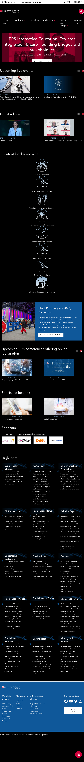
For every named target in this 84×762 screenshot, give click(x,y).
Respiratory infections (42, 258)
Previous (79, 71)
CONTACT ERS (73, 710)
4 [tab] (44, 60)
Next (83, 71)
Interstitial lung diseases (42, 191)
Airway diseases (42, 174)
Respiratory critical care (42, 241)
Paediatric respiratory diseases (42, 208)
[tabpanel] (42, 47)
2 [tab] (40, 60)
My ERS (67, 2)
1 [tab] (38, 60)
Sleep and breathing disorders (42, 292)
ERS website (9, 2)
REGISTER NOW (51, 335)
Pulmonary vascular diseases (42, 225)
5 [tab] (46, 60)
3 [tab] (42, 60)
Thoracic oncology (42, 275)
